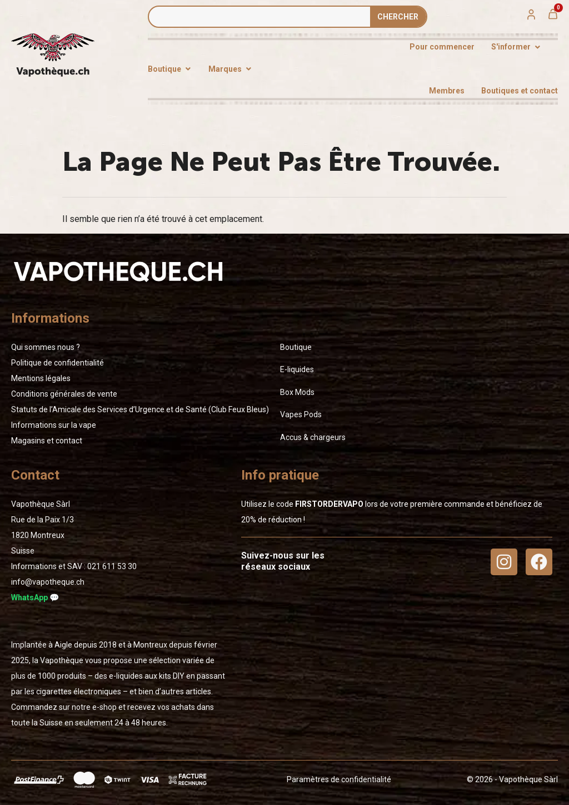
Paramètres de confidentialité (339, 779)
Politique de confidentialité (57, 362)
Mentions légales (41, 378)
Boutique (296, 347)
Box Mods (297, 392)
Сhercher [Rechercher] (397, 16)
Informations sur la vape (53, 425)
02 (112, 566)
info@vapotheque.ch (47, 581)
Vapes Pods (301, 414)
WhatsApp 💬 (35, 597)
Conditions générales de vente (64, 393)
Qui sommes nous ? (45, 347)
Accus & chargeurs (313, 437)
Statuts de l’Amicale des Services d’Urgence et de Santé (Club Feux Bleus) (140, 409)
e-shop (104, 707)
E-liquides (297, 369)
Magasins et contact (46, 440)
